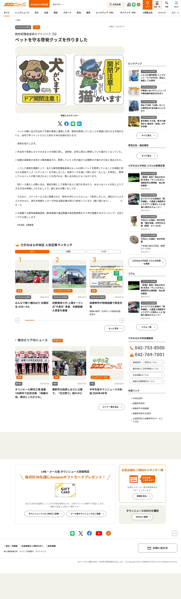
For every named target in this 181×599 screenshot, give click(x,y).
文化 (37, 12)
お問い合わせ (160, 548)
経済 (88, 12)
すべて (7, 12)
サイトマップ (40, 551)
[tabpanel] (69, 81)
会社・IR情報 (11, 546)
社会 (46, 12)
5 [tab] (66, 320)
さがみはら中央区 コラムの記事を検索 (146, 262)
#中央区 (21, 225)
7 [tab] (84, 320)
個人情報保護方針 (11, 551)
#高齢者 (29, 225)
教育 (56, 12)
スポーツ (67, 12)
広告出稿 (117, 4)
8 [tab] (93, 320)
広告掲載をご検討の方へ (32, 546)
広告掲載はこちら (141, 375)
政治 (79, 12)
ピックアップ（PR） (105, 12)
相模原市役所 (139, 403)
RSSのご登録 (142, 517)
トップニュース (22, 12)
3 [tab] (47, 320)
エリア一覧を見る (111, 407)
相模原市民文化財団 (142, 413)
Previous (17, 320)
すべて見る (146, 135)
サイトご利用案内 (27, 551)
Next (121, 320)
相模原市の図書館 (141, 408)
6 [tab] (75, 320)
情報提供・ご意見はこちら (145, 362)
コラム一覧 (146, 327)
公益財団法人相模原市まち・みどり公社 (148, 420)
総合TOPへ (57, 5)
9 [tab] (102, 320)
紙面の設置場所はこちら (144, 381)
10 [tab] (111, 320)
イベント (162, 12)
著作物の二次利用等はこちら (146, 369)
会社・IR (157, 7)
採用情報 (52, 546)
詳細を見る (142, 496)
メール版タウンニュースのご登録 (86, 514)
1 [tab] (29, 320)
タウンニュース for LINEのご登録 (44, 514)
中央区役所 (138, 398)
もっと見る (114, 328)
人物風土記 (147, 12)
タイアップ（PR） (128, 12)
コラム (175, 12)
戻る (18, 20)
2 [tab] (38, 320)
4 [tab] (56, 320)
